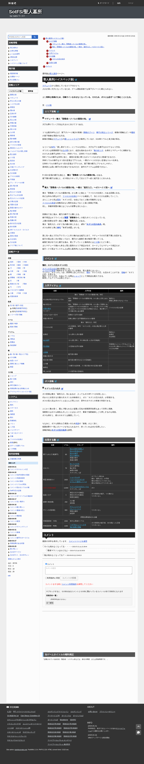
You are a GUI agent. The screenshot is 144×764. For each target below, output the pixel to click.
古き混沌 (13, 239)
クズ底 (49, 105)
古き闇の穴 (14, 170)
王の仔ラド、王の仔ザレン (19, 555)
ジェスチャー (15, 430)
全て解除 (49, 603)
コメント (49, 66)
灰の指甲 (46, 340)
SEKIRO (73, 720)
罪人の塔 (13, 120)
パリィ (12, 424)
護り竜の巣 (14, 186)
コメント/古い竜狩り (17, 502)
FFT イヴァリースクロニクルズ (24, 712)
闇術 (16, 327)
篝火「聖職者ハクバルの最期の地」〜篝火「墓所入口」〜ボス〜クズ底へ (78, 47)
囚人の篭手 (74, 453)
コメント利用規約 (69, 584)
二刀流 (12, 427)
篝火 (11, 417)
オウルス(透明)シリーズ (78, 482)
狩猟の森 (13, 123)
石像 (11, 436)
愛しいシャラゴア (71, 139)
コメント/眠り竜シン (17, 507)
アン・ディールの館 (17, 183)
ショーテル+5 (75, 477)
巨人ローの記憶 (15, 192)
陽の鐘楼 (13, 139)
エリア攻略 (53, 41)
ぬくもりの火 (74, 464)
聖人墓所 (53, 74)
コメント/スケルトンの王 (19, 469)
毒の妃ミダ (98, 150)
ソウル (12, 336)
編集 (119, 3)
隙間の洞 (13, 95)
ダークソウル (66, 716)
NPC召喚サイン (15, 385)
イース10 (10, 728)
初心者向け (14, 48)
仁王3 (9, 712)
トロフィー (14, 60)
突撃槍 (12, 277)
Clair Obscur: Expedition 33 (30, 716)
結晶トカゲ (14, 360)
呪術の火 (13, 284)
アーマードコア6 (54, 716)
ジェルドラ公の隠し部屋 (18, 151)
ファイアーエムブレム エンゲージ (60, 740)
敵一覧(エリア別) (22, 354)
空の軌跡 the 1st (13, 716)
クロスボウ (14, 290)
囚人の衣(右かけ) (76, 451)
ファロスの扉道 (48, 203)
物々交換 (13, 379)
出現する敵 (53, 63)
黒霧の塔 (13, 220)
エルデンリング (76, 712)
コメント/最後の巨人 (17, 510)
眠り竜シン (14, 549)
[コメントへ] (138, 732)
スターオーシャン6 (14, 732)
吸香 (11, 442)
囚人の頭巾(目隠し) (77, 449)
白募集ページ (15, 77)
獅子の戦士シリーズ (104, 132)
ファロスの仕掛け (70, 196)
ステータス (14, 408)
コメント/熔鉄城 (16, 516)
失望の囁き (47, 308)
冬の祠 (12, 164)
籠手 (17, 305)
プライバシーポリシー (107, 712)
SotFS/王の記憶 (15, 490)
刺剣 (19, 268)
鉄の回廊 (13, 227)
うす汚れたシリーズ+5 (78, 525)
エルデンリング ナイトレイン (58, 712)
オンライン (14, 402)
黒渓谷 (12, 161)
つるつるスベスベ (16, 433)
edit (9, 576)
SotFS (15, 16)
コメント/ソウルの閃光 (18, 484)
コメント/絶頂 (15, 521)
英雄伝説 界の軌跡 (70, 736)
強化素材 (13, 345)
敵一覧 (12, 354)
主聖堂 (12, 233)
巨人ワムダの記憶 (16, 195)
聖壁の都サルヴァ (16, 208)
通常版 (30, 91)
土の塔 (65, 150)
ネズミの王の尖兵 (58, 59)
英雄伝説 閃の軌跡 (54, 724)
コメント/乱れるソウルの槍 (19, 487)
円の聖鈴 (46, 346)
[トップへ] (138, 726)
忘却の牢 (13, 113)
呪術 (11, 327)
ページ (130, 3)
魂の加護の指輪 (75, 527)
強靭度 (12, 414)
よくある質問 (15, 54)
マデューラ (47, 86)
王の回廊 (13, 173)
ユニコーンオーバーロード (32, 724)
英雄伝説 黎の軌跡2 (55, 736)
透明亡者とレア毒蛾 (17, 364)
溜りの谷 (13, 129)
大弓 (19, 287)
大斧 (11, 271)
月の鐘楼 (13, 117)
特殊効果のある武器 (17, 543)
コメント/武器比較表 (17, 478)
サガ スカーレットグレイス (17, 736)
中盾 (19, 293)
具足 (21, 305)
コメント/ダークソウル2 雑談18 (21, 496)
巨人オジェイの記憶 (17, 198)
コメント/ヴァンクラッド (19, 527)
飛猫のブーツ (89, 132)
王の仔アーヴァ (15, 552)
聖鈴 (25, 284)
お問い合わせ (93, 712)
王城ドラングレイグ (17, 167)
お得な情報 (14, 51)
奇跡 (77, 423)
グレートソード (75, 509)
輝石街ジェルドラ (16, 148)
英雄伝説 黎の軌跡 (69, 732)
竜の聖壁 (13, 211)
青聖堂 (12, 107)
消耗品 (12, 339)
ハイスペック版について (18, 63)
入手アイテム (53, 53)
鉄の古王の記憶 (15, 223)
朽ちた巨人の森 (15, 101)
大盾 (25, 293)
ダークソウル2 (78, 716)
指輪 (123, 272)
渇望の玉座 (14, 205)
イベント (52, 50)
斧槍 (19, 274)
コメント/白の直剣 (16, 481)
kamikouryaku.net (21, 750)
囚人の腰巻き (74, 455)
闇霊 (66, 217)
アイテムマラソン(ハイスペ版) (21, 392)
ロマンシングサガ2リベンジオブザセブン (21, 720)
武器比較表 (14, 296)
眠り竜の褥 (14, 214)
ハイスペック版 (15, 91)
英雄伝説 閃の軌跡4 (70, 728)
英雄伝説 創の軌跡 (54, 732)
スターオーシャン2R (23, 728)
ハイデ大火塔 (15, 104)
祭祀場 (12, 189)
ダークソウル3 (53, 720)
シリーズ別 (14, 315)
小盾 (11, 293)
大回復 (45, 352)
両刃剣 (20, 277)
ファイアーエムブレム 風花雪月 (59, 744)
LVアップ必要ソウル (17, 446)
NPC (54, 147)
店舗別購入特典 (15, 459)
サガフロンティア (29, 732)
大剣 (25, 262)
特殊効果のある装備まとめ (19, 388)
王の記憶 (13, 242)
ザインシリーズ (75, 507)
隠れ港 (12, 110)
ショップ (77, 276)
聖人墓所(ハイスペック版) (55, 38)
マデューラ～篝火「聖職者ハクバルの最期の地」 (69, 44)
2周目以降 (13, 57)
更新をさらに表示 (14, 559)
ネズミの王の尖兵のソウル (79, 487)
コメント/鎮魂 (15, 532)
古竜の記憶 (14, 201)
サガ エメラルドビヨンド (16, 740)
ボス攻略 (52, 56)
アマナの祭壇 (15, 176)
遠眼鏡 (21, 290)
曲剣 (19, 265)
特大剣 (12, 265)
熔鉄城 (12, 135)
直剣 (19, 262)
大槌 (25, 271)
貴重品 (12, 342)
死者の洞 (13, 217)
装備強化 (13, 420)
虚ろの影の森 (15, 142)
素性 (11, 411)
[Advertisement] (72, 25)
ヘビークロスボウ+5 (77, 480)
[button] (105, 3)
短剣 (11, 262)
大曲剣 (26, 265)
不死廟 (12, 179)
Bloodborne (64, 720)
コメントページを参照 (78, 541)
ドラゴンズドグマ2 (14, 724)
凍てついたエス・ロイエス (19, 230)
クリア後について (16, 245)
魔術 (133, 132)
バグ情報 (13, 449)
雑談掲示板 (14, 73)
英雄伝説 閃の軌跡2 (70, 724)
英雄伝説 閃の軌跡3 (55, 728)
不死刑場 (13, 126)
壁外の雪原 (14, 236)
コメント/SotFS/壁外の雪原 (20, 475)
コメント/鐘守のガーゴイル (19, 538)
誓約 (59, 200)
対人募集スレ (15, 80)
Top (11, 16)
